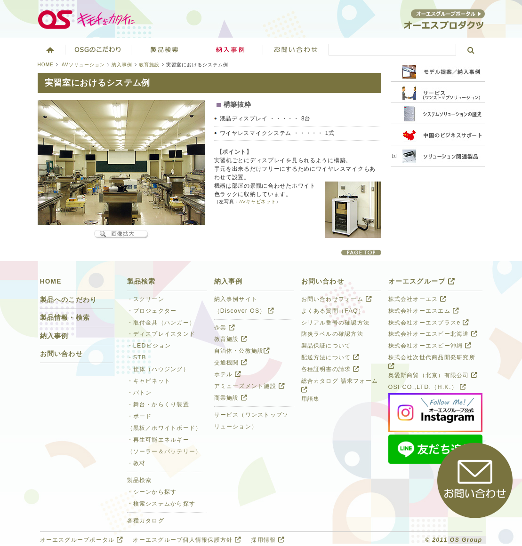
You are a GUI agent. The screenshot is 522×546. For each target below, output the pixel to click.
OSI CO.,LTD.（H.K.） (427, 387)
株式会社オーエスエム (423, 311)
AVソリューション (83, 64)
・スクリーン (146, 299)
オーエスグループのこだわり (98, 49)
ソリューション (230, 49)
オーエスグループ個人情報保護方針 (187, 540)
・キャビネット (149, 381)
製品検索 (164, 49)
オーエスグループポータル (81, 540)
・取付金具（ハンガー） (161, 322)
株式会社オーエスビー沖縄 (430, 345)
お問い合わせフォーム (336, 299)
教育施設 (149, 64)
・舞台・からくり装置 (158, 404)
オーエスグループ (421, 281)
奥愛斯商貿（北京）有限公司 (433, 375)
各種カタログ (146, 520)
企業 (224, 327)
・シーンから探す (152, 492)
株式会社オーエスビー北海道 (433, 334)
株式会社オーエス (417, 299)
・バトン (139, 392)
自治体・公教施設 (242, 351)
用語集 (310, 399)
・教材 (136, 463)
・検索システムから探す (161, 503)
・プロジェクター (152, 311)
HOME (46, 64)
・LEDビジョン (149, 345)
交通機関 (231, 362)
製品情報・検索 (65, 317)
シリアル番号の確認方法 (335, 322)
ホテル (227, 374)
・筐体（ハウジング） (158, 369)
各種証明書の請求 (330, 369)
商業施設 (231, 398)
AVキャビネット (257, 201)
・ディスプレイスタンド (161, 334)
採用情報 (267, 540)
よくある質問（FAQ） (333, 311)
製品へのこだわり (68, 299)
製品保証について (326, 345)
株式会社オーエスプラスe (428, 322)
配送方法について (330, 357)
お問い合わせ (296, 49)
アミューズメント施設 (249, 386)
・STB (136, 357)
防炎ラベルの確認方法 (332, 334)
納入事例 (122, 64)
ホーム (49, 49)
